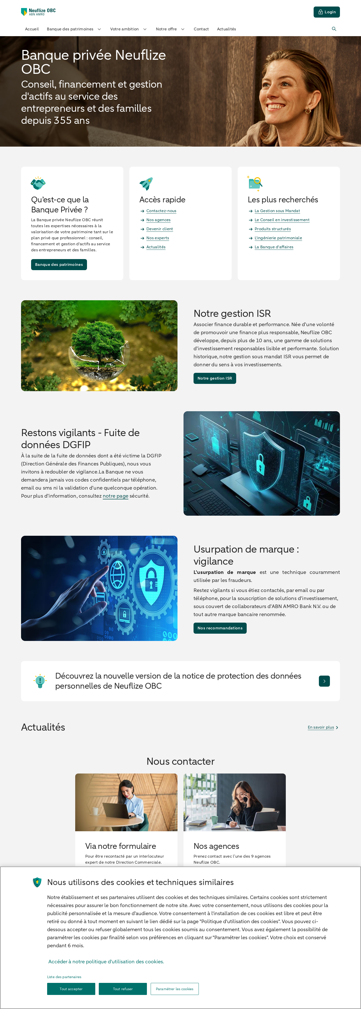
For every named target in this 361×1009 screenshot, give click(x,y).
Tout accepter (71, 991)
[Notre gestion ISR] (215, 378)
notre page (115, 496)
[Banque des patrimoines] (59, 264)
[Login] (327, 12)
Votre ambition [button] (129, 29)
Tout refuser (123, 991)
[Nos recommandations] (220, 628)
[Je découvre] (324, 681)
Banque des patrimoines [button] (74, 29)
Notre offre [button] (171, 29)
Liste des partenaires (64, 979)
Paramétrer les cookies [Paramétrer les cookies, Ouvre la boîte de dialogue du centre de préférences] (174, 991)
